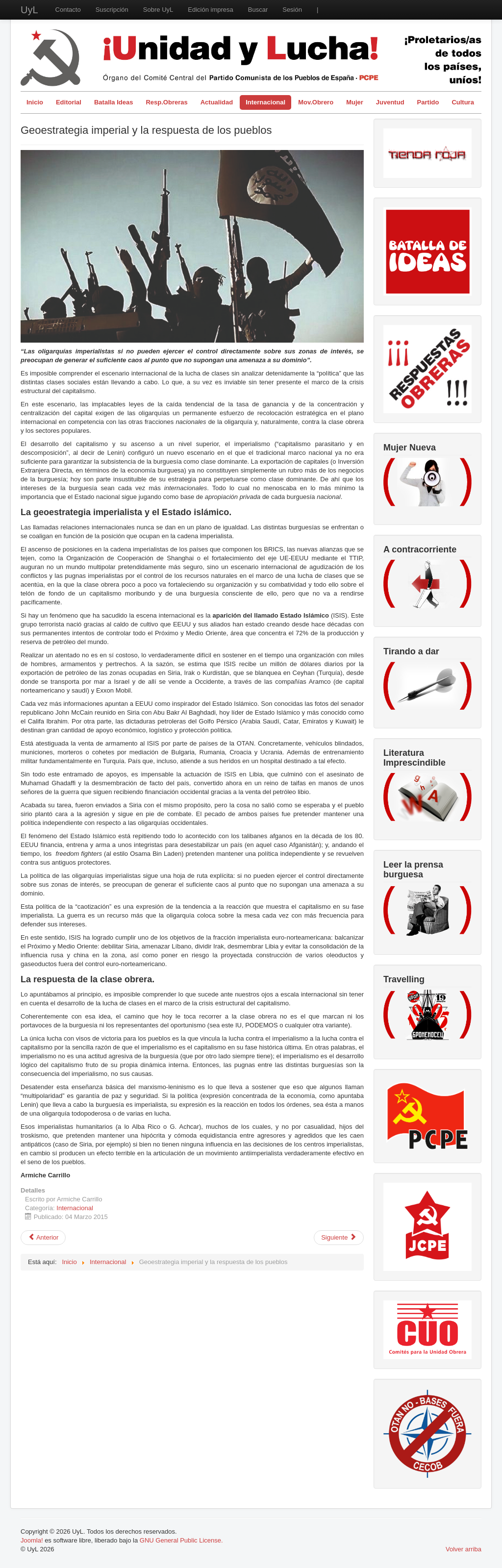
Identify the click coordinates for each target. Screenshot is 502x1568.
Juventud (390, 102)
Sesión (292, 9)
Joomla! (32, 1540)
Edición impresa (210, 9)
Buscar (258, 9)
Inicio (34, 102)
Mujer (354, 102)
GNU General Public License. (181, 1540)
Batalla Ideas (113, 102)
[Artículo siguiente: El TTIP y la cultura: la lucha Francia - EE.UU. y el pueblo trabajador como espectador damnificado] (339, 1237)
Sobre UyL (158, 9)
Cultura (463, 102)
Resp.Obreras (166, 102)
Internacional (265, 102)
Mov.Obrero (315, 102)
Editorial (68, 102)
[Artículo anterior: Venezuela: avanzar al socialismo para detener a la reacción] (43, 1237)
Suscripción (112, 9)
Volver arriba (463, 1549)
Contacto (68, 9)
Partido (428, 102)
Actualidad (217, 102)
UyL (29, 9)
